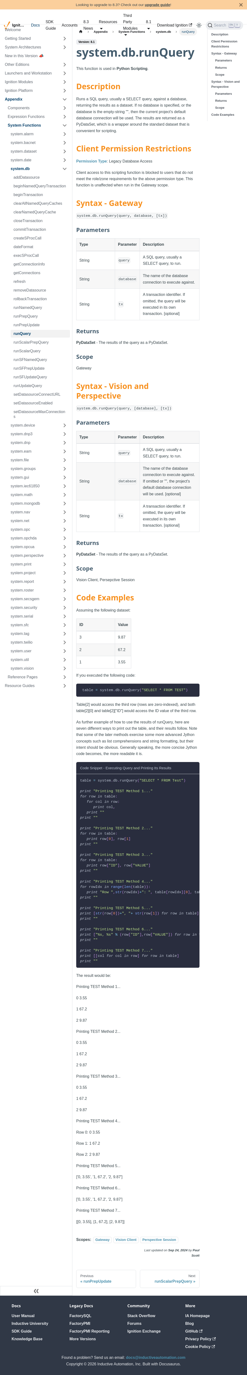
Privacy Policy (200, 1339)
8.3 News (88, 25)
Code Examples (222, 114)
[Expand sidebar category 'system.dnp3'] (64, 434)
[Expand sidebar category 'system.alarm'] (64, 134)
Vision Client (126, 1240)
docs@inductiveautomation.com (155, 1357)
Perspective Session (159, 1240)
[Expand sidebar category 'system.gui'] (64, 477)
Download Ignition (174, 25)
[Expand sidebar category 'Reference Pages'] (64, 677)
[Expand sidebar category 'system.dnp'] (64, 443)
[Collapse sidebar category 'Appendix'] (64, 99)
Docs (35, 25)
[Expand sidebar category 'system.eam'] (64, 451)
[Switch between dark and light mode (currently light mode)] (199, 25)
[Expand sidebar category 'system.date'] (64, 160)
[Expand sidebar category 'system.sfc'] (64, 625)
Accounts (70, 25)
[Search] (224, 25)
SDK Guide (51, 25)
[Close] (241, 4)
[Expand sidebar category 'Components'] (64, 108)
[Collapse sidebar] (36, 1291)
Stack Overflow (141, 1316)
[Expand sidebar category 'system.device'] (64, 425)
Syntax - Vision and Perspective (225, 84)
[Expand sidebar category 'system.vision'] (64, 668)
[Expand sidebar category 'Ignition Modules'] (64, 82)
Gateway (102, 1240)
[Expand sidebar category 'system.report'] (64, 581)
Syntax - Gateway (224, 53)
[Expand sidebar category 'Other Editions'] (64, 64)
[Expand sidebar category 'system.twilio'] (64, 642)
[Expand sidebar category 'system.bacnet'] (64, 143)
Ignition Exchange (144, 1331)
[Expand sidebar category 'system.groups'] (64, 469)
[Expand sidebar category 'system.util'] (64, 660)
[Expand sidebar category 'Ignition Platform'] (64, 91)
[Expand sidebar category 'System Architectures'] (64, 47)
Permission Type (91, 161)
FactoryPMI (79, 1323)
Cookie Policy (200, 1347)
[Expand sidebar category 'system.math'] (64, 495)
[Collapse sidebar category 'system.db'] (64, 169)
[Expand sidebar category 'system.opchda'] (64, 538)
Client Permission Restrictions (224, 44)
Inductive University (30, 1323)
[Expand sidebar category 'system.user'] (64, 651)
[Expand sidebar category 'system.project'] (64, 573)
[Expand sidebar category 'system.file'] (64, 460)
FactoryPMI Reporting (89, 1331)
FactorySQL (80, 1316)
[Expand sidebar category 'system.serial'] (64, 616)
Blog (189, 1323)
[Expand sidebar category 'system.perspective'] (64, 555)
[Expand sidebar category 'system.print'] (64, 564)
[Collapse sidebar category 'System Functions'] (64, 125)
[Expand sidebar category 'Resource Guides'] (64, 686)
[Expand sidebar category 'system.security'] (64, 608)
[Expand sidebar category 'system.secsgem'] (64, 599)
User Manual (23, 1316)
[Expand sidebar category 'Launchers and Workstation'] (64, 73)
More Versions (82, 1339)
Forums (134, 1323)
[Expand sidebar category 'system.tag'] (64, 634)
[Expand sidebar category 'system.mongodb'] (64, 503)
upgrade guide (157, 5)
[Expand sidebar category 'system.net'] (64, 521)
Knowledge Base (27, 1339)
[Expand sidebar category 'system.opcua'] (64, 547)
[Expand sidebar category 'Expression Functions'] (64, 117)
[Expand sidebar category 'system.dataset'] (64, 151)
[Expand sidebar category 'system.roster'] (64, 590)
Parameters (223, 60)
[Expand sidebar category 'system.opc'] (64, 529)
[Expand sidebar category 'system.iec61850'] (64, 486)
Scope (219, 74)
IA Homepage (197, 1316)
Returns (221, 67)
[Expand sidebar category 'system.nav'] (64, 512)
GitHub (194, 1331)
